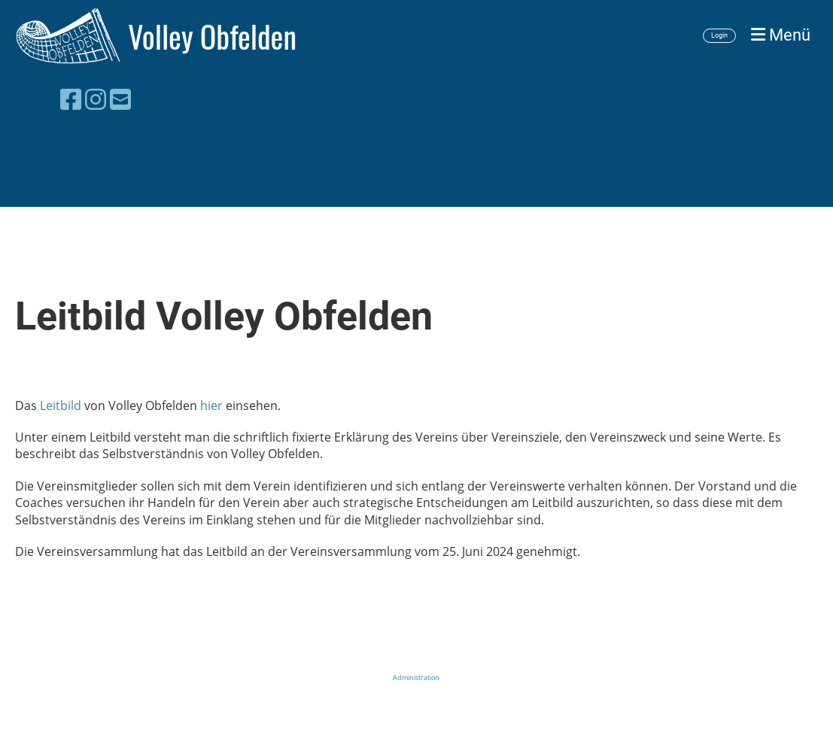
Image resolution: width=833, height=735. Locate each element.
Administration (416, 677)
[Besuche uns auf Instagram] (95, 99)
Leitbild (60, 405)
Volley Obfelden (212, 36)
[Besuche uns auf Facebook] (70, 99)
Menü (780, 35)
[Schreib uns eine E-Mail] (120, 99)
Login (719, 35)
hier (211, 405)
